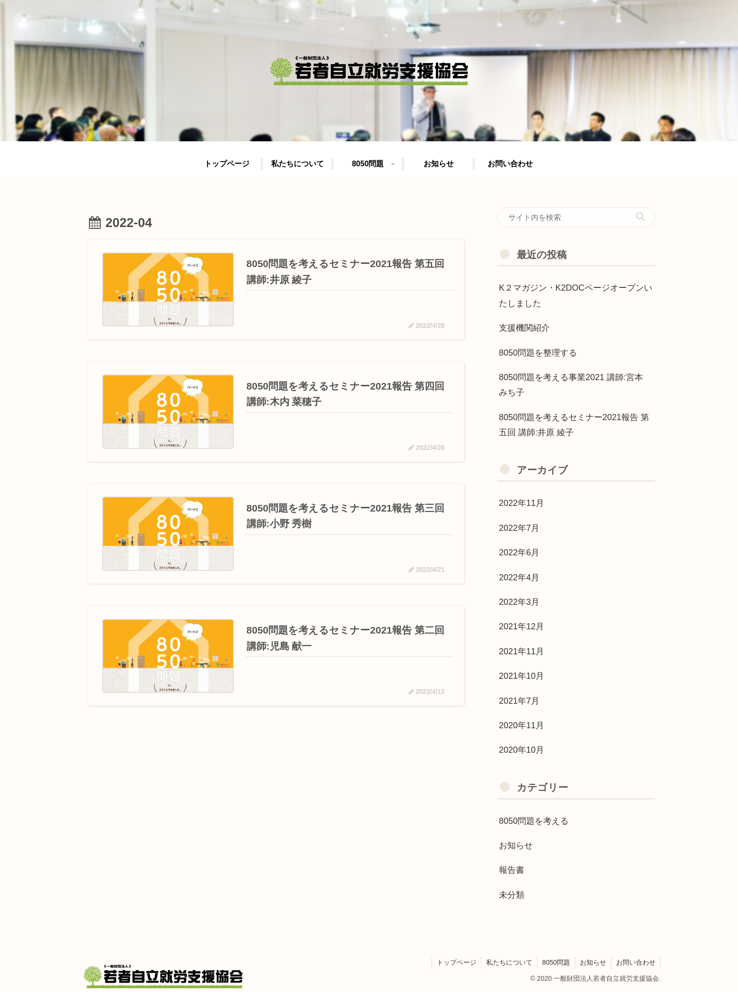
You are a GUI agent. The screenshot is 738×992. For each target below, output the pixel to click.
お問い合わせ (636, 962)
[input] (576, 217)
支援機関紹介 (524, 328)
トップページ (456, 962)
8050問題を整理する (538, 353)
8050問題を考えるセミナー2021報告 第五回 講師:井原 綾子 (574, 425)
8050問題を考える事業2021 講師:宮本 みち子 (571, 385)
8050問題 (556, 962)
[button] (640, 216)
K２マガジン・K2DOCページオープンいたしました (575, 295)
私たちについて (509, 962)
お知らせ (593, 962)
